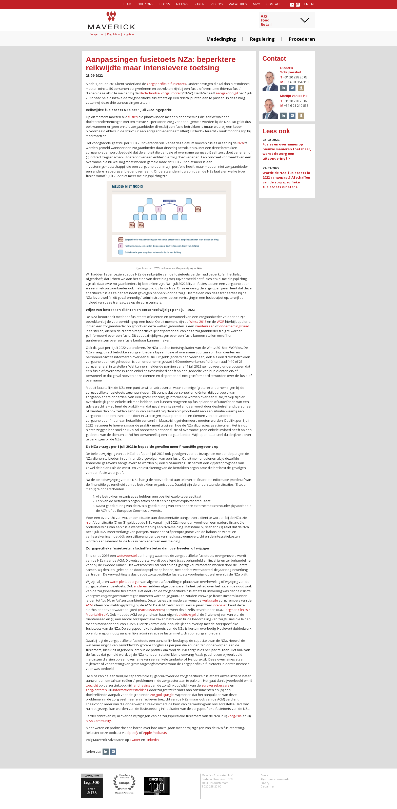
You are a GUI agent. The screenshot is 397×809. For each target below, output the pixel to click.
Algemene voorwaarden (276, 779)
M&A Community (98, 720)
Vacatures (238, 4)
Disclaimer (267, 786)
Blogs (165, 4)
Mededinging (221, 39)
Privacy (265, 783)
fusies (133, 117)
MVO (256, 4)
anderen (140, 586)
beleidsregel (186, 614)
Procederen (302, 39)
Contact (273, 4)
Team (127, 4)
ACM (89, 605)
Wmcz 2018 (197, 321)
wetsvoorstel (127, 555)
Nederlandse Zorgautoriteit (161, 93)
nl (313, 4)
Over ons (145, 4)
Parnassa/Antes (151, 609)
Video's (217, 4)
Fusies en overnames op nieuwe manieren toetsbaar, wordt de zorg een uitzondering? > (287, 151)
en (306, 4)
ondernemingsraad (234, 326)
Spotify (132, 732)
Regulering (262, 39)
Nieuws (182, 4)
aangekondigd (227, 93)
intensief (220, 605)
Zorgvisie (235, 716)
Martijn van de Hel (294, 96)
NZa (240, 143)
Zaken (199, 4)
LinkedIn (152, 739)
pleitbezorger (129, 581)
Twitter (135, 739)
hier (89, 522)
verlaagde (210, 600)
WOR (220, 321)
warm (114, 581)
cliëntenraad (204, 326)
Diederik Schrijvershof (290, 70)
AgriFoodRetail (266, 20)
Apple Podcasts (155, 732)
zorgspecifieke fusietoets (166, 83)
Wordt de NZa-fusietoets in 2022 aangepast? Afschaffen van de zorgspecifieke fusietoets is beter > (286, 180)
